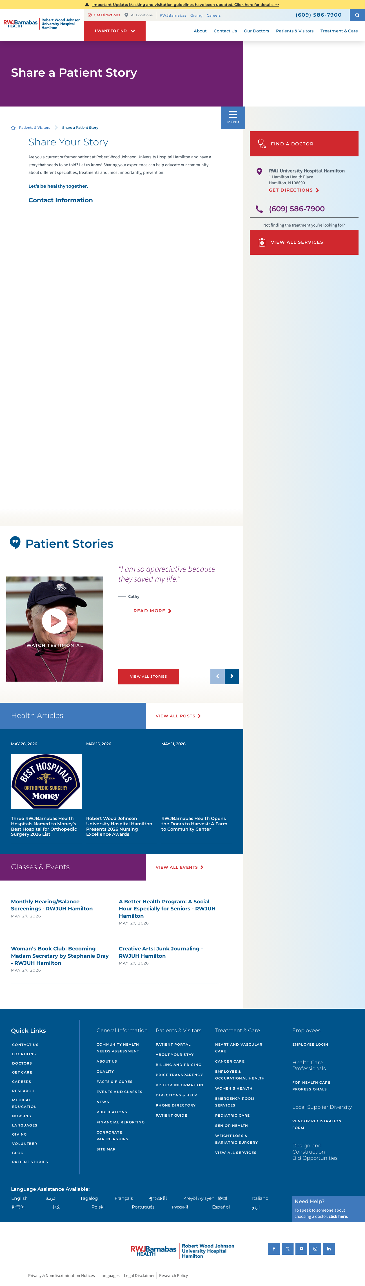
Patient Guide (171, 1115)
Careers (214, 15)
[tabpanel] (55, 629)
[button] (357, 15)
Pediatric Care (232, 1115)
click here (338, 1216)
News (103, 1102)
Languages (24, 1125)
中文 (56, 1207)
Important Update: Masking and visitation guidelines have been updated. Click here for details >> (185, 4)
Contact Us (25, 1045)
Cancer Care (230, 1061)
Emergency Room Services (235, 1101)
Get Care (22, 1072)
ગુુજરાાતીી (158, 1198)
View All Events (177, 867)
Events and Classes (120, 1092)
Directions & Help (176, 1095)
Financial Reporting (121, 1122)
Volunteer (24, 1143)
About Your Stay (175, 1054)
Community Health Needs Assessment (118, 1047)
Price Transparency (179, 1075)
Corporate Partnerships (112, 1135)
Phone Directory (176, 1105)
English (19, 1198)
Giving (196, 15)
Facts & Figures (115, 1081)
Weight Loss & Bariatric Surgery (236, 1139)
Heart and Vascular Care (239, 1047)
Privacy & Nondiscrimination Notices (61, 1275)
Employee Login (310, 1044)
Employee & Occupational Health (240, 1074)
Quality (105, 1071)
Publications (112, 1112)
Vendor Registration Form (317, 1124)
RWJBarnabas (173, 15)
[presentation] (178, 592)
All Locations (138, 15)
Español (221, 1207)
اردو (256, 1207)
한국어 (18, 1207)
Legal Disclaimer (139, 1275)
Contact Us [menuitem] (225, 31)
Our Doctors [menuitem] (256, 31)
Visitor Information (179, 1085)
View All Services (290, 242)
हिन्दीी (222, 1198)
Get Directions (104, 15)
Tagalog (89, 1198)
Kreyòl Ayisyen (199, 1198)
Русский (180, 1207)
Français (124, 1198)
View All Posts (175, 716)
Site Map (106, 1149)
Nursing (21, 1116)
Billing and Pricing (178, 1065)
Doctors (22, 1063)
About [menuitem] (200, 31)
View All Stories (148, 677)
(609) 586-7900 (297, 208)
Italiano (260, 1198)
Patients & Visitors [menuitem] (294, 31)
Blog (17, 1153)
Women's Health (234, 1088)
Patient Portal (173, 1044)
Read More (149, 610)
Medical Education (24, 1103)
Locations (24, 1054)
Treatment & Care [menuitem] (339, 31)
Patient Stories (30, 1162)
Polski (98, 1207)
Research (23, 1091)
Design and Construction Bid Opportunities (315, 1151)
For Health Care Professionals (311, 1085)
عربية (51, 1198)
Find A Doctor (285, 143)
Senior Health (231, 1125)
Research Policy (173, 1275)
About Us (107, 1061)
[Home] (42, 25)
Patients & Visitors (34, 127)
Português (143, 1207)
